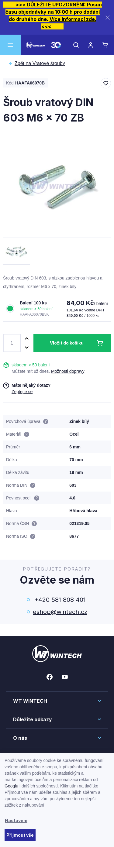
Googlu (11, 786)
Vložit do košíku (67, 342)
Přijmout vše (20, 835)
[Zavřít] (107, 17)
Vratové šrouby (40, 63)
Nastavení (16, 820)
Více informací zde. (73, 19)
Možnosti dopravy (68, 371)
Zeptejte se (22, 391)
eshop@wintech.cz (60, 612)
